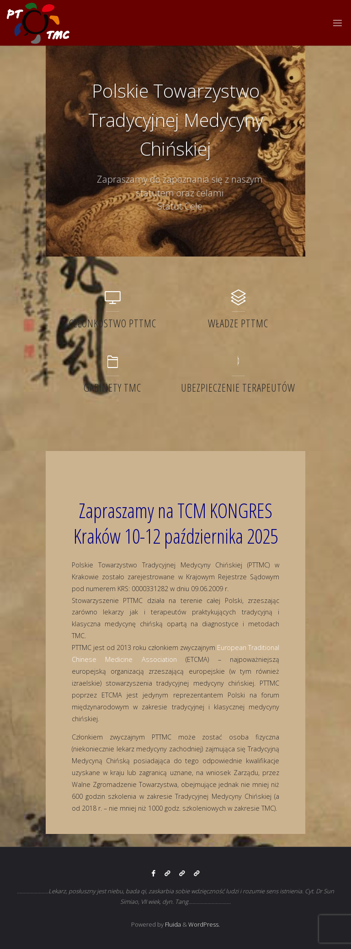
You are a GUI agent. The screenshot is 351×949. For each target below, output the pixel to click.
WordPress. (204, 924)
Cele (198, 206)
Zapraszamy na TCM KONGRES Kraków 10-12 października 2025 (176, 523)
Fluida (172, 924)
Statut (174, 206)
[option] (175, 151)
